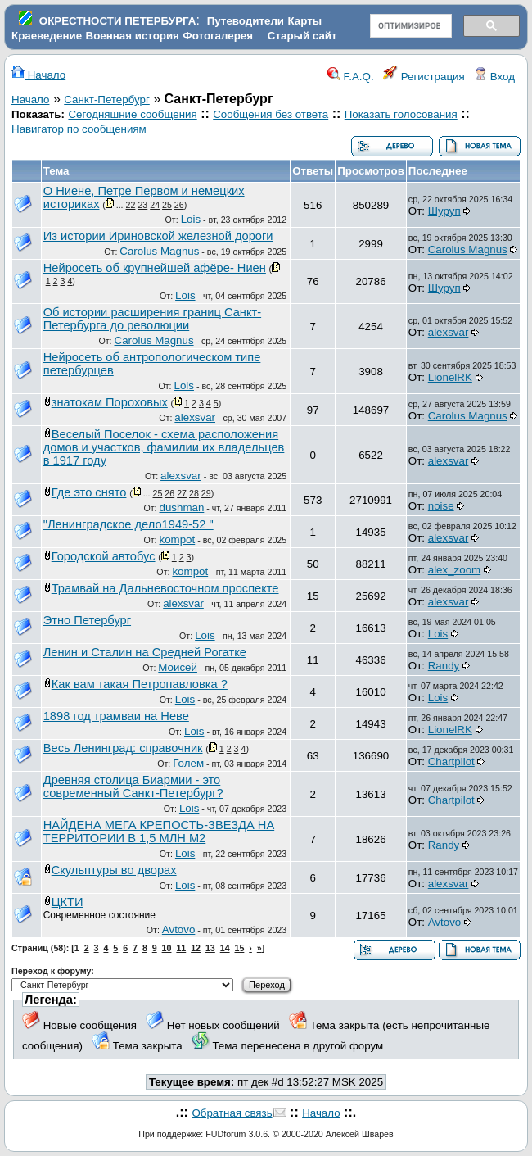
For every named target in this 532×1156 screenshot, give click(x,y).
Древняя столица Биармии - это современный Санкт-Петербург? (133, 786)
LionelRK (450, 377)
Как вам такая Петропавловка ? (140, 684)
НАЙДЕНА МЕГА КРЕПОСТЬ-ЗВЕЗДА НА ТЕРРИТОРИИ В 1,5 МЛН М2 (158, 831)
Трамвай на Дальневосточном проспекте (165, 588)
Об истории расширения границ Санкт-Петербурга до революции (152, 319)
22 (131, 205)
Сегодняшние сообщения (132, 114)
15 (240, 948)
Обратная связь (232, 1113)
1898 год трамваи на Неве (116, 716)
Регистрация (424, 76)
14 (225, 948)
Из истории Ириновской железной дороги (158, 236)
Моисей (177, 667)
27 (182, 493)
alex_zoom (454, 570)
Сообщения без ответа (270, 114)
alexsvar (448, 332)
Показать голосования (401, 114)
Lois (191, 219)
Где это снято (89, 492)
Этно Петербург (87, 620)
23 (142, 205)
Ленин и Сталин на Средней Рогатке (144, 652)
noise (441, 506)
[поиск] (409, 26)
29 (206, 493)
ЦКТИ (67, 902)
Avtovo (179, 929)
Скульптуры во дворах (114, 870)
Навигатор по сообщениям (79, 129)
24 (155, 205)
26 (179, 205)
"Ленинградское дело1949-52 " (128, 524)
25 (167, 205)
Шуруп (444, 211)
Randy (444, 666)
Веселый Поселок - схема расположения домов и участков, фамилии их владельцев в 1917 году (164, 447)
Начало (38, 75)
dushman (181, 507)
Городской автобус (104, 556)
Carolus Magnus (159, 251)
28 (194, 493)
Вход (494, 76)
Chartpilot (451, 761)
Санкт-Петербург (107, 99)
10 (167, 948)
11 (181, 948)
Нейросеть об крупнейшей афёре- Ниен (154, 267)
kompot (178, 539)
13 (210, 948)
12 (196, 948)
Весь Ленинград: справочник (123, 748)
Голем (188, 763)
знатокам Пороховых (110, 402)
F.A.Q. (350, 76)
